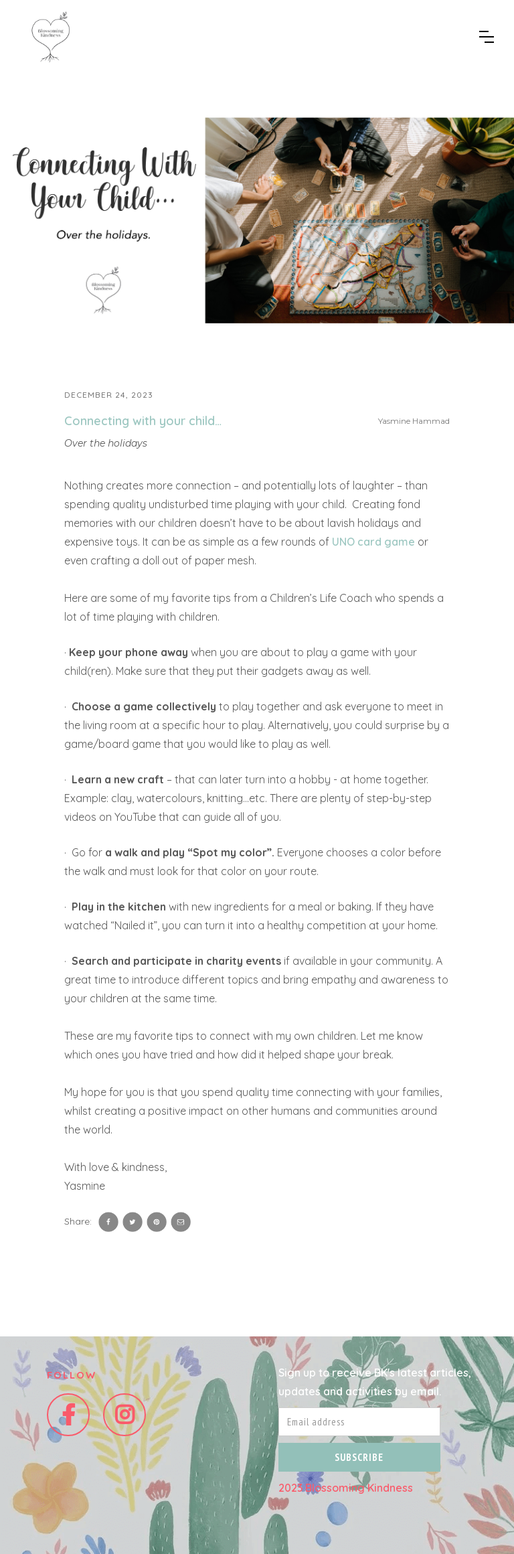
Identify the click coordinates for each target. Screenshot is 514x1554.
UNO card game (375, 541)
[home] (50, 37)
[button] (486, 37)
